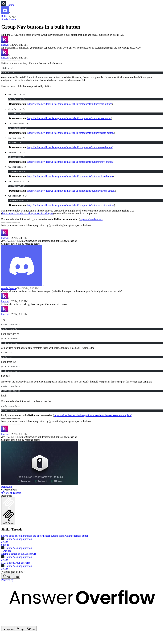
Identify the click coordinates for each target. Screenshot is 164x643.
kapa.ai (5, 44)
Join (10, 497)
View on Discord (11, 503)
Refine (4, 16)
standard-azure (8, 19)
